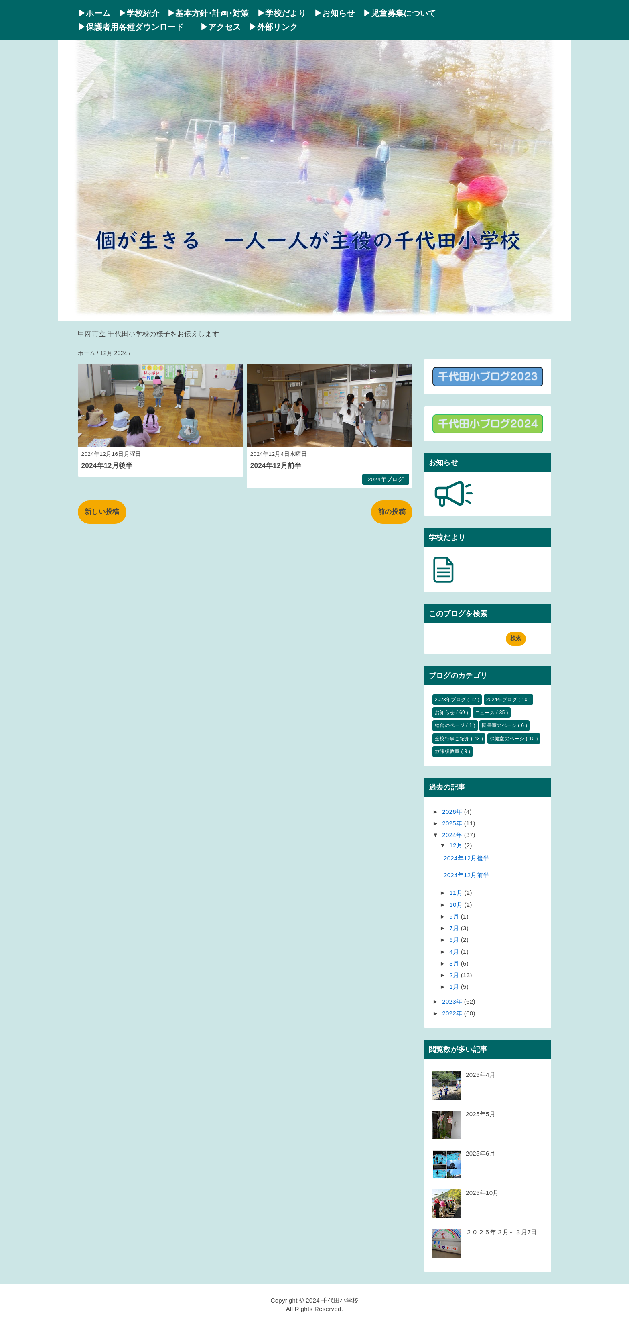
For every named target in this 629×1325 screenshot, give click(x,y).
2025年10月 (482, 1192)
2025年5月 (480, 1114)
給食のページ (450, 725)
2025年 (453, 823)
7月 (455, 928)
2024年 (453, 834)
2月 (455, 975)
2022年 (453, 1013)
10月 (456, 904)
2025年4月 (480, 1074)
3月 (455, 963)
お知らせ (445, 712)
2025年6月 (480, 1153)
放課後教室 (448, 751)
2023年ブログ (451, 699)
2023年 (453, 1001)
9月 (455, 916)
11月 (456, 892)
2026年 (453, 811)
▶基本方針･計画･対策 (208, 13)
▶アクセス (220, 26)
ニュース (485, 712)
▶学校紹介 (138, 13)
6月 (455, 939)
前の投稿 (392, 512)
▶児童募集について (399, 13)
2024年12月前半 (276, 466)
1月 (455, 986)
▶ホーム (94, 13)
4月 (455, 951)
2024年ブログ (386, 479)
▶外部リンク (273, 26)
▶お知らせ (334, 13)
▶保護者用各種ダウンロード (135, 26)
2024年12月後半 (107, 466)
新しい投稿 (102, 512)
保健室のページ (508, 738)
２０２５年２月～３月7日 (501, 1232)
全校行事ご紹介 (453, 738)
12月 (456, 845)
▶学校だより (281, 13)
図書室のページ (500, 725)
